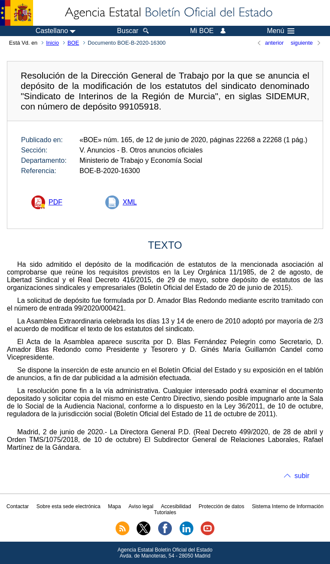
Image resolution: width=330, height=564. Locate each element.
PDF (55, 202)
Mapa (114, 506)
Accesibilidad (176, 506)
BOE (73, 43)
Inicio (52, 43)
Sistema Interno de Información (288, 506)
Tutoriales (165, 512)
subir (301, 475)
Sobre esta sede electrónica (69, 506)
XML (129, 202)
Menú (280, 30)
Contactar (17, 506)
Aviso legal (140, 506)
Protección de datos (221, 506)
